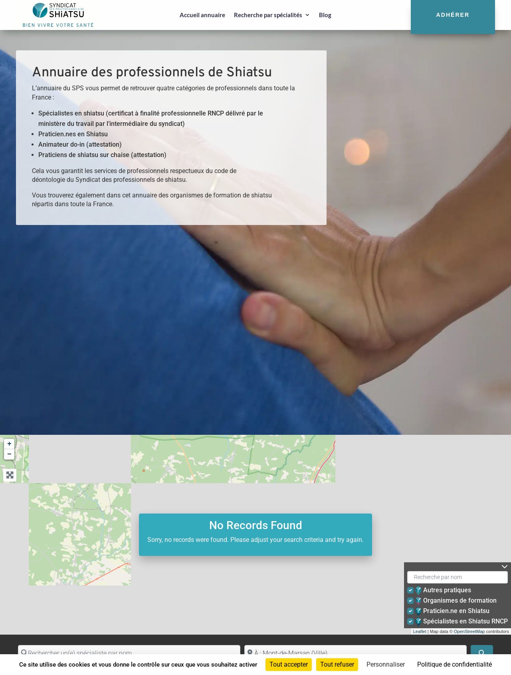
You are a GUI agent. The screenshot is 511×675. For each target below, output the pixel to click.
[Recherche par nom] (457, 577)
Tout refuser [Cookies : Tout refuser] (337, 664)
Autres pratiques (444, 590)
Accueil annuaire (202, 14)
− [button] (9, 454)
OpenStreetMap (469, 631)
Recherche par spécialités (268, 14)
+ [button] (9, 444)
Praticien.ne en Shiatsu (453, 611)
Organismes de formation (457, 601)
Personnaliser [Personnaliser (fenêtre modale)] (385, 664)
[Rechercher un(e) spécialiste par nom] (129, 653)
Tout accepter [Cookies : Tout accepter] (288, 664)
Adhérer (453, 15)
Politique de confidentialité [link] (454, 664)
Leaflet (419, 631)
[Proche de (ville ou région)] (355, 653)
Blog (325, 14)
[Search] (482, 653)
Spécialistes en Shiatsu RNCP (462, 621)
